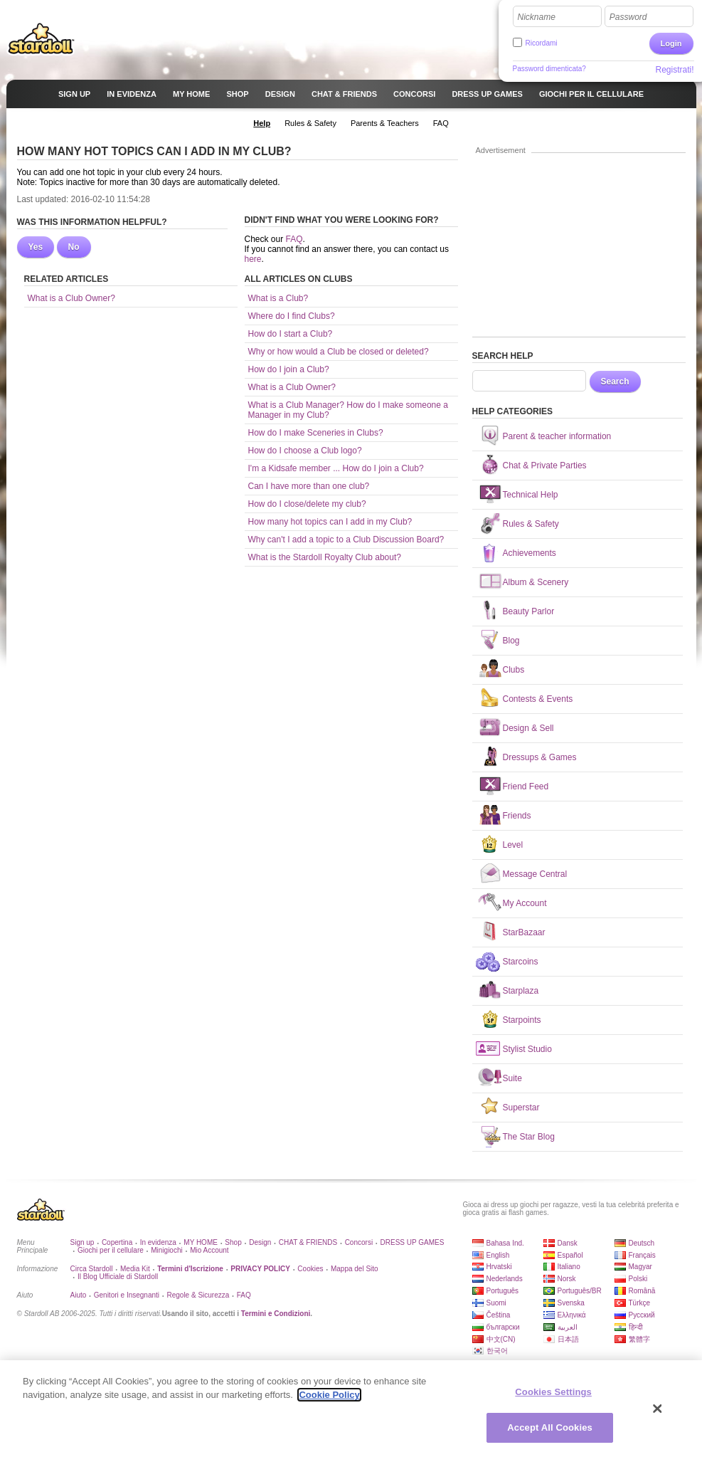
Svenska (571, 1303)
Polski (638, 1279)
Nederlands (504, 1279)
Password (628, 17)
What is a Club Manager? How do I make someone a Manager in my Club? (348, 410)
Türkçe (640, 1303)
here (253, 259)
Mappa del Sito (354, 1269)
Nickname (536, 17)
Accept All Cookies (549, 1427)
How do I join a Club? (288, 369)
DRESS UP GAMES (413, 1242)
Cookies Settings (553, 1392)
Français (642, 1255)
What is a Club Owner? (71, 298)
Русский (642, 1315)
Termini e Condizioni (276, 1313)
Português (502, 1291)
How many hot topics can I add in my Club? (330, 522)
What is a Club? (278, 298)
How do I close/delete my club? (307, 504)
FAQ (294, 239)
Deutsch (642, 1243)
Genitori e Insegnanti (126, 1295)
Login (671, 43)
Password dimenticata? (549, 69)
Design (260, 1242)
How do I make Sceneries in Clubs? (315, 433)
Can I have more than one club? (309, 486)
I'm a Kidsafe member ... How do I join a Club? (336, 468)
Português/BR (580, 1291)
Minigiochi (166, 1250)
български (503, 1327)
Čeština (498, 1315)
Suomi (496, 1303)
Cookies (310, 1269)
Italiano (569, 1267)
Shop (233, 1242)
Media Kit (135, 1269)
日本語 (568, 1339)
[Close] (658, 1408)
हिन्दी (636, 1327)
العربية (568, 1327)
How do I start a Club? (290, 334)
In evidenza (158, 1242)
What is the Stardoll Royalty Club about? (324, 557)
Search (615, 381)
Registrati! (674, 70)
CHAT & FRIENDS (308, 1242)
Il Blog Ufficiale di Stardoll (118, 1276)
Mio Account (209, 1250)
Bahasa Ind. (505, 1243)
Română (642, 1291)
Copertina (117, 1242)
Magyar (640, 1267)
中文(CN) (501, 1339)
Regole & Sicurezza (197, 1295)
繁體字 (639, 1339)
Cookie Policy (329, 1394)
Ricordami (542, 43)
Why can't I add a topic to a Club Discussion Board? (346, 540)
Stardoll (41, 38)
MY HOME (201, 1242)
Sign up (82, 1242)
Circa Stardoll (91, 1269)
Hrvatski (499, 1267)
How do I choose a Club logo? (305, 451)
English (498, 1255)
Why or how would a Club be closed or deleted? (338, 352)
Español (570, 1255)
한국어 (497, 1351)
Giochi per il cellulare (111, 1250)
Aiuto (78, 1295)
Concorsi (359, 1242)
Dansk (568, 1243)
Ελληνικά (572, 1315)
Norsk (567, 1279)
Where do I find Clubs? (291, 316)
